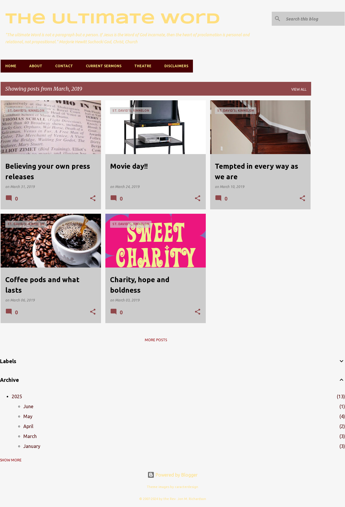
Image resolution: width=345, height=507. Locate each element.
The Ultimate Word (112, 19)
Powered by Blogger (172, 474)
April (28, 426)
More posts (156, 340)
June (28, 406)
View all (298, 89)
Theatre (142, 66)
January (31, 446)
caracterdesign (186, 487)
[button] (92, 199)
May (27, 416)
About (35, 66)
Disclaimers (176, 66)
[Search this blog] (314, 19)
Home (10, 66)
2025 (17, 396)
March (30, 436)
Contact (64, 66)
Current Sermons (103, 66)
